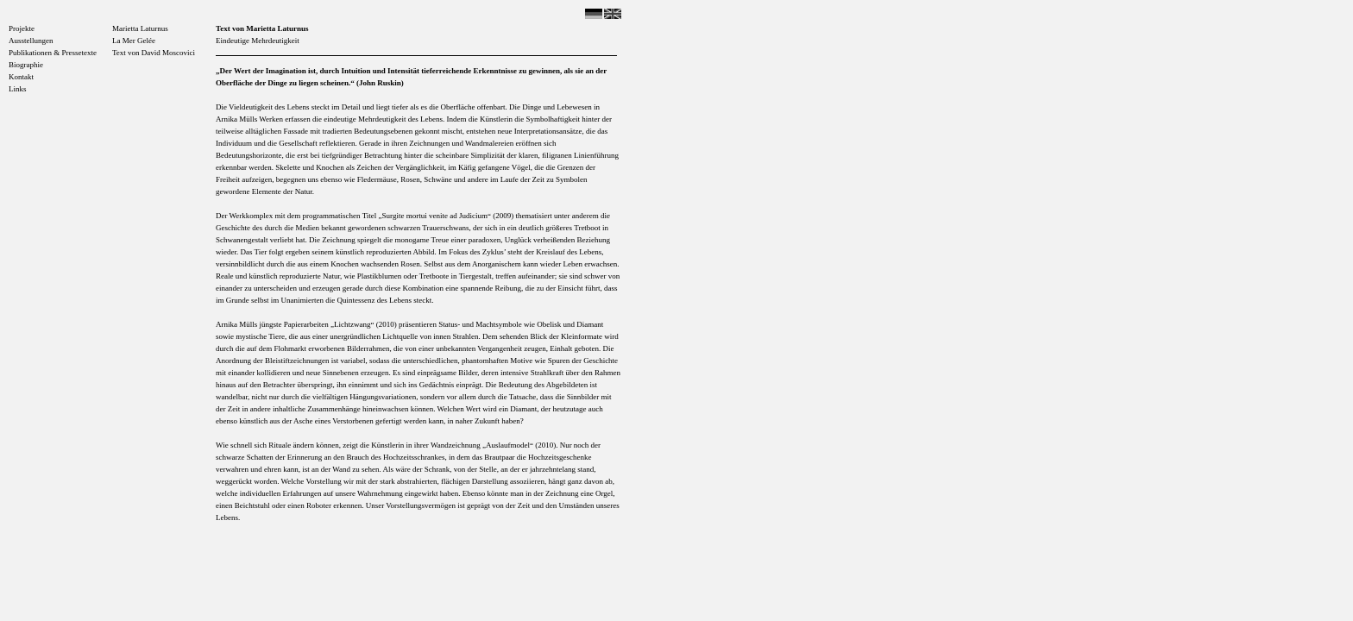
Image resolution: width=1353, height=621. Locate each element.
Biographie (26, 64)
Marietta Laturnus (140, 28)
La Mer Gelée (133, 40)
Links (18, 89)
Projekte (22, 28)
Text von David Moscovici (153, 52)
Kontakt (21, 76)
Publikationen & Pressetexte (53, 52)
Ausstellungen (31, 40)
